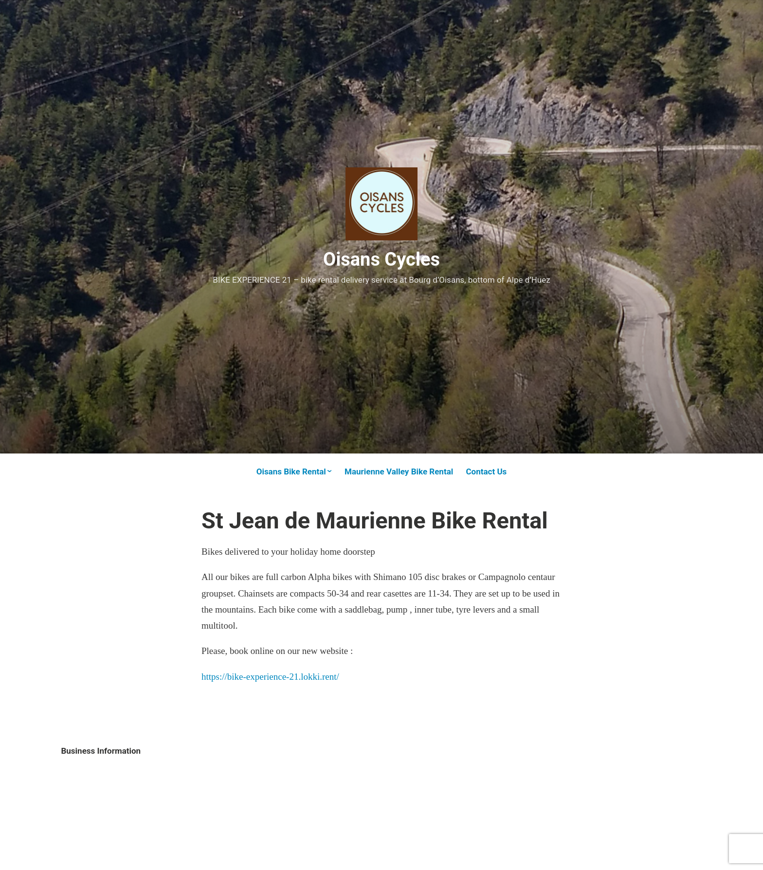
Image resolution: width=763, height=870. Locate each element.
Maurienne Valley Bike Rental (399, 471)
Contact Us (486, 471)
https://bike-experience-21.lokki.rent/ (270, 676)
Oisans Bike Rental (291, 471)
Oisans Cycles (381, 259)
